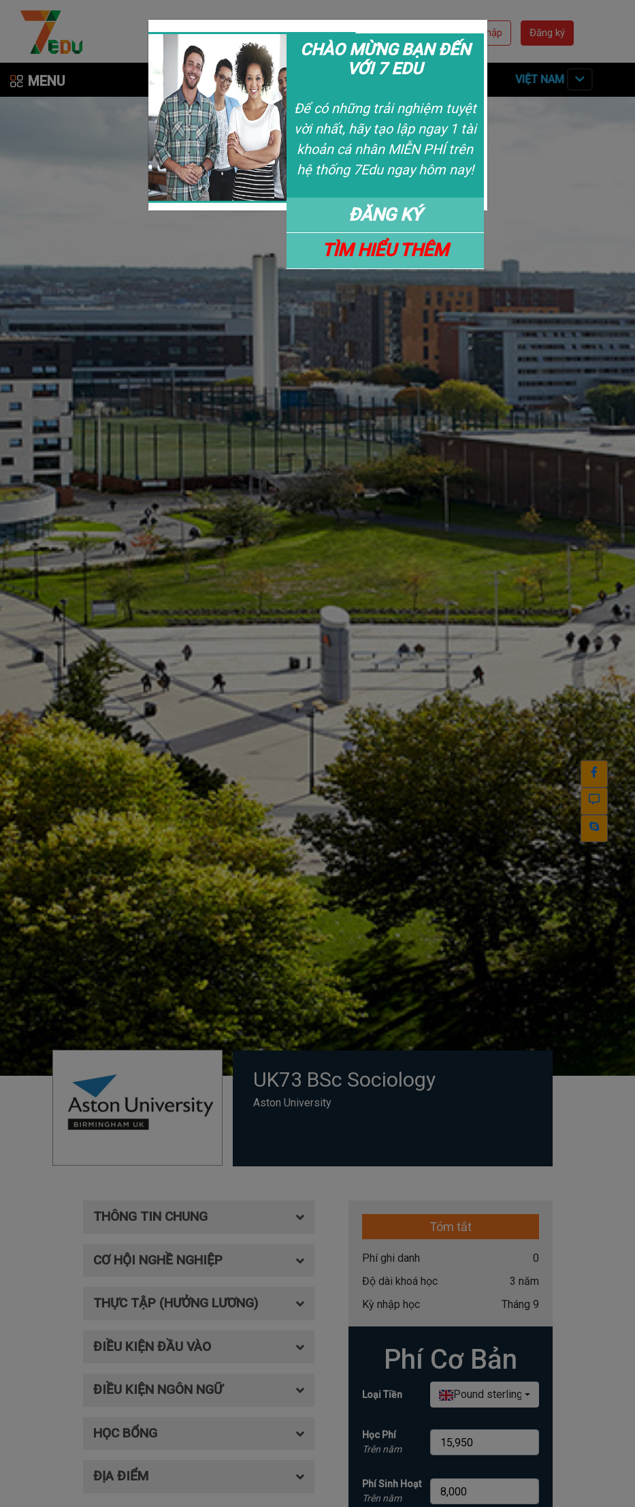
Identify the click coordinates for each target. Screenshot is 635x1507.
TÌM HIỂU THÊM (385, 250)
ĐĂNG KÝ (385, 214)
